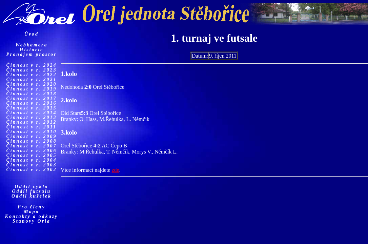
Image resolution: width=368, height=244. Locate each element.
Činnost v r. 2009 (31, 136)
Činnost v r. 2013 (31, 117)
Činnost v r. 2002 (31, 169)
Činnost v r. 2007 (31, 145)
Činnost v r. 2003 (31, 164)
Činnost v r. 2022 (31, 74)
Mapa (31, 211)
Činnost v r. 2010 (31, 131)
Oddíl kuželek (32, 196)
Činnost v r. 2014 (31, 112)
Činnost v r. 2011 (31, 126)
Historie (32, 49)
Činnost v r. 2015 (31, 107)
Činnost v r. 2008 (31, 141)
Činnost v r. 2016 (31, 103)
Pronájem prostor (31, 54)
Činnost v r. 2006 (31, 150)
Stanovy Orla (31, 221)
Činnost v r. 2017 (31, 98)
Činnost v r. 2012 (31, 122)
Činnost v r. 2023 (31, 70)
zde (115, 170)
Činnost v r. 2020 (31, 84)
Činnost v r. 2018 (31, 93)
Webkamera (31, 44)
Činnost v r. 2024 (31, 65)
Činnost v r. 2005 (31, 155)
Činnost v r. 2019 (31, 89)
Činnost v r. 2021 (31, 79)
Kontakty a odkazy (31, 216)
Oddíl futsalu (31, 191)
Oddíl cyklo (31, 186)
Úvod (31, 34)
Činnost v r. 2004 (31, 160)
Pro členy (31, 206)
